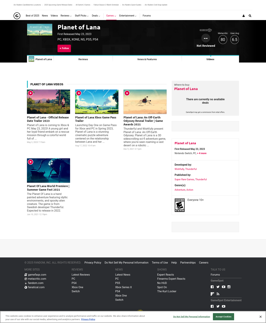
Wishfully (179, 169)
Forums (215, 274)
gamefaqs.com (35, 274)
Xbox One (77, 287)
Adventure (180, 189)
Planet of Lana (79, 27)
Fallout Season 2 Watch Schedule (106, 5)
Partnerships (188, 262)
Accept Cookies (223, 316)
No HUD (162, 283)
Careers (203, 262)
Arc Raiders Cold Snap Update (156, 5)
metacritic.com (35, 278)
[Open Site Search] (250, 16)
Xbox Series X (123, 287)
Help (174, 262)
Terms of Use (160, 262)
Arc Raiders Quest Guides (131, 5)
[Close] (260, 316)
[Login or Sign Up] (243, 16)
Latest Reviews (81, 274)
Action (189, 189)
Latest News (122, 274)
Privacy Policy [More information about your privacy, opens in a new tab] (88, 319)
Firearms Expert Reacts (171, 278)
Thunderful (191, 169)
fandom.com (33, 283)
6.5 (234, 39)
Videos (210, 59)
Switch (76, 291)
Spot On (162, 287)
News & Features (147, 59)
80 (223, 39)
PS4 (74, 283)
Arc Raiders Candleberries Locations (27, 5)
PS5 (117, 283)
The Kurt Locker (166, 291)
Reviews (83, 59)
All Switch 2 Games (83, 5)
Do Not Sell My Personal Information (126, 262)
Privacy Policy (92, 262)
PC (73, 278)
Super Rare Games (184, 179)
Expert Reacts (165, 274)
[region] (133, 317)
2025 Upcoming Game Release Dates (58, 5)
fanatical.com (34, 287)
